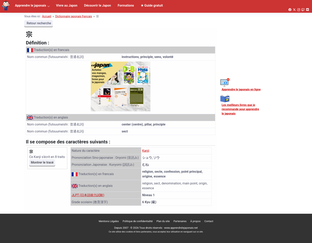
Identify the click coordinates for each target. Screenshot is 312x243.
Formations (126, 5)
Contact (208, 221)
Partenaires (180, 221)
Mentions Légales (109, 221)
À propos (195, 221)
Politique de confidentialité (138, 221)
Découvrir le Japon (97, 5)
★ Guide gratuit (152, 5)
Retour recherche (38, 23)
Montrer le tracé (42, 162)
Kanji (145, 151)
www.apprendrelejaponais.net (181, 227)
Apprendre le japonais (30, 5)
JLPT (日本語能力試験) (88, 195)
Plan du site (163, 221)
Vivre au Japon (66, 5)
